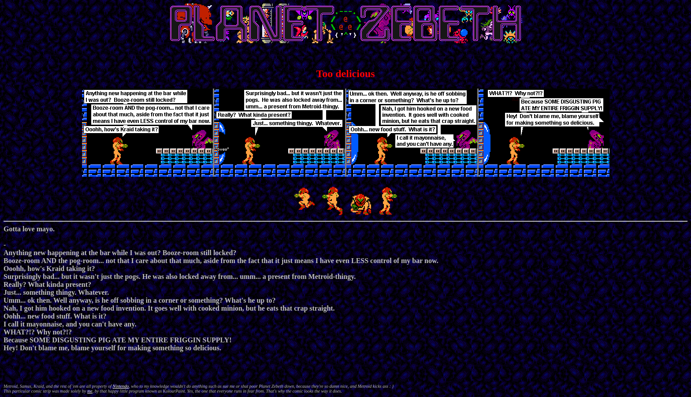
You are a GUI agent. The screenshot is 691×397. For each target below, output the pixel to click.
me (90, 391)
